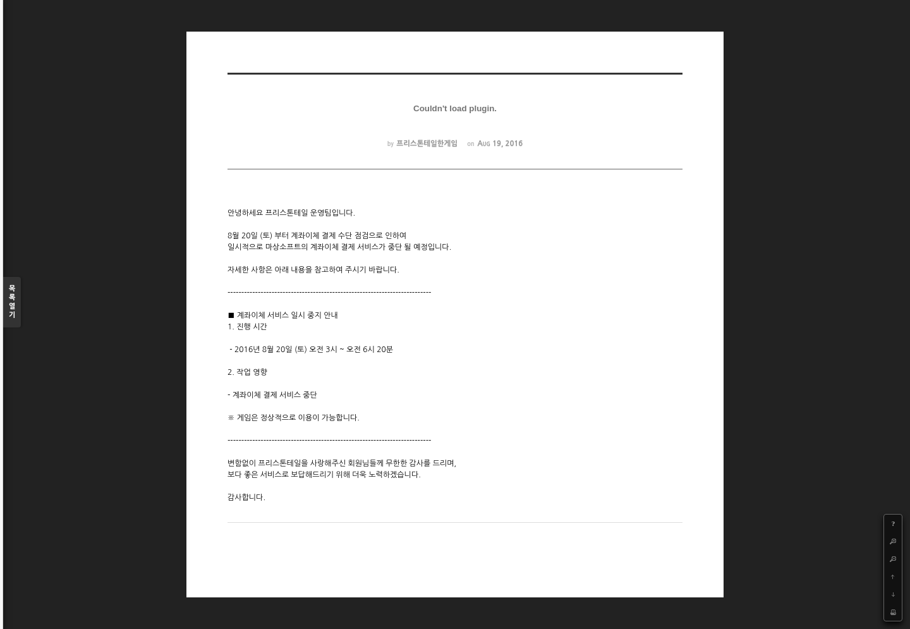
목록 (12, 302)
